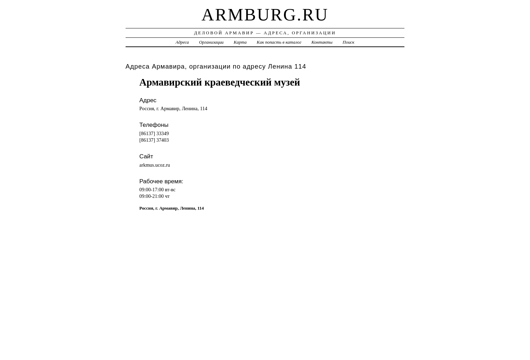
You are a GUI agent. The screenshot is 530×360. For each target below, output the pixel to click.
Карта (240, 42)
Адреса (182, 42)
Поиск (348, 42)
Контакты (321, 42)
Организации (211, 42)
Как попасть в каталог (279, 42)
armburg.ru (264, 14)
